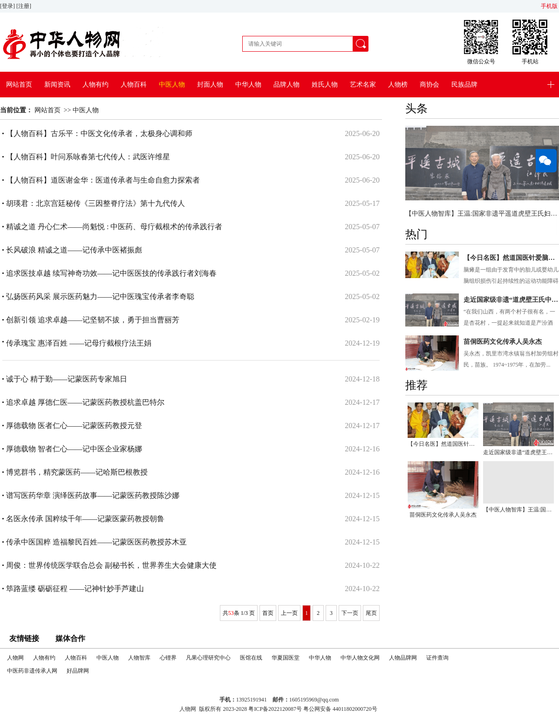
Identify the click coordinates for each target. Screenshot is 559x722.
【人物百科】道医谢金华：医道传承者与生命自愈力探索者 (103, 180)
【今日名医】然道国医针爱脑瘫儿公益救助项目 (511, 257)
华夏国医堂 (286, 657)
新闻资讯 (57, 84)
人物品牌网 (403, 657)
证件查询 (437, 657)
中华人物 (248, 84)
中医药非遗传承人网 (32, 671)
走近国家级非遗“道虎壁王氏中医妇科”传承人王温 (511, 299)
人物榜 (398, 84)
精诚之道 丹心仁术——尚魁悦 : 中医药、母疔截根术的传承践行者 (114, 227)
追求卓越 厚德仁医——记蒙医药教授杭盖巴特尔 (85, 402)
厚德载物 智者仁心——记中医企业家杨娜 (74, 449)
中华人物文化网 (360, 657)
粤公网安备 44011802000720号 (340, 709)
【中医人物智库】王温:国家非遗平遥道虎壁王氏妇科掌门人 (482, 213)
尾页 (371, 613)
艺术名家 (363, 84)
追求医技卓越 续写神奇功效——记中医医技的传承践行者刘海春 (111, 273)
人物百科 (134, 84)
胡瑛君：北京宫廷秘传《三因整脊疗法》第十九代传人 (95, 203)
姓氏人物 (325, 84)
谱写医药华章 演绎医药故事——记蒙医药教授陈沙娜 (92, 495)
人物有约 (95, 84)
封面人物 (210, 84)
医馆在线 (251, 657)
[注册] (24, 6)
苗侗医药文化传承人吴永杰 (503, 341)
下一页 (349, 613)
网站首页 (19, 84)
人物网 (15, 657)
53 (231, 613)
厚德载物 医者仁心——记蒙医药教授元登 (74, 425)
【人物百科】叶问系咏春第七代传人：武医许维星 (88, 157)
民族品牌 (464, 84)
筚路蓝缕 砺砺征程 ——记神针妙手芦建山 (75, 589)
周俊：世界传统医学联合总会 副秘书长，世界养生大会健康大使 (111, 565)
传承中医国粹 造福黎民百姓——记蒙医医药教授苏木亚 (96, 542)
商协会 (429, 84)
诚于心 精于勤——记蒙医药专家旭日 (66, 379)
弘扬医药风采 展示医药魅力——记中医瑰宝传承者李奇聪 (100, 296)
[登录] (8, 6)
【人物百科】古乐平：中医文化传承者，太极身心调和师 (99, 133)
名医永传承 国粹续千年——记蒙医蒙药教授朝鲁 (85, 519)
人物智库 (139, 657)
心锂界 (168, 657)
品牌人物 (286, 84)
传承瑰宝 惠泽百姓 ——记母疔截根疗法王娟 (78, 343)
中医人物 (172, 84)
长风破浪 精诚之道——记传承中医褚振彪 (74, 250)
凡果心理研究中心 (208, 657)
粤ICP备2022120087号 (275, 709)
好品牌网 (78, 671)
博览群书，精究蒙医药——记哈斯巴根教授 (77, 472)
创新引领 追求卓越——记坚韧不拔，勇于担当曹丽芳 (92, 320)
